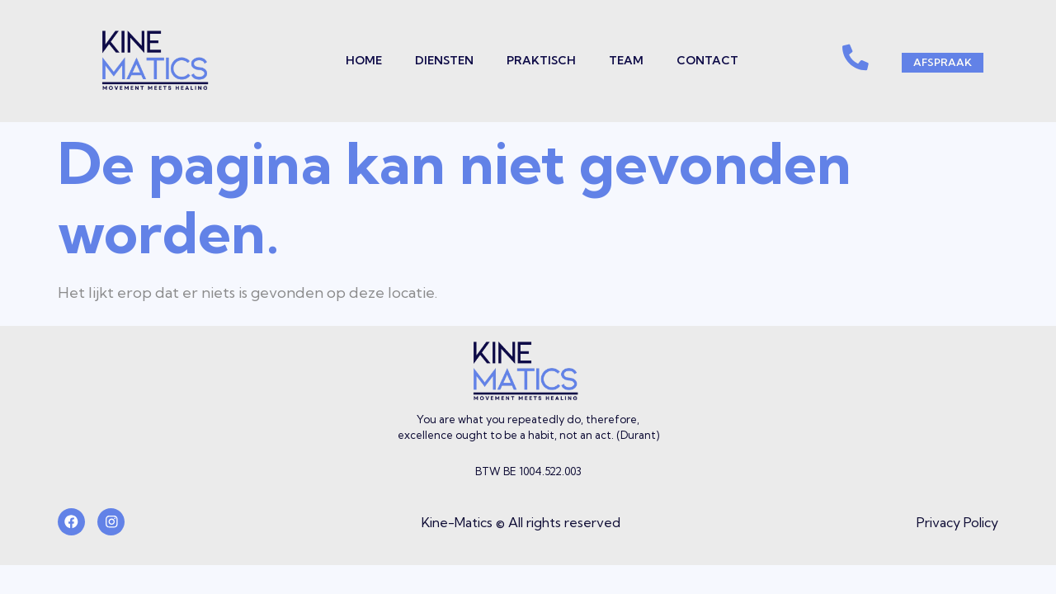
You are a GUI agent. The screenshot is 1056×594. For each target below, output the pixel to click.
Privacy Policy (957, 523)
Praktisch (533, 60)
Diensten (437, 60)
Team (618, 60)
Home (356, 60)
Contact (700, 60)
